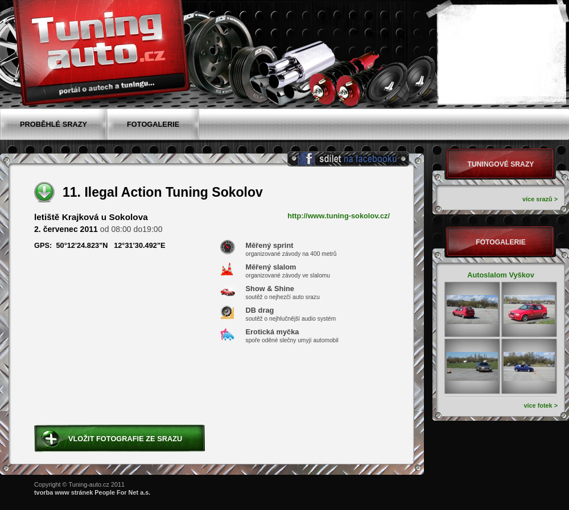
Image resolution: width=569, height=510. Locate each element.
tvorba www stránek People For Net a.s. (92, 492)
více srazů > (540, 199)
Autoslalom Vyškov (500, 275)
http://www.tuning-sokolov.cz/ (338, 216)
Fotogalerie (501, 242)
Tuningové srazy (501, 164)
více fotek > (540, 405)
